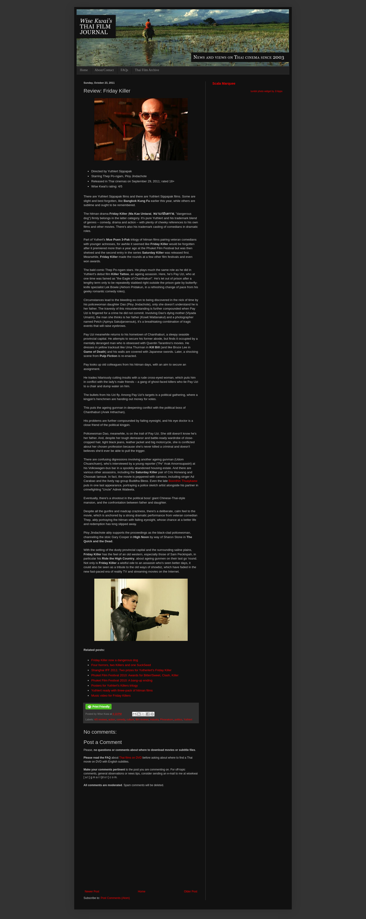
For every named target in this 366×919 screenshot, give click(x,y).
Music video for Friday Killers (111, 695)
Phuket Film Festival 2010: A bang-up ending (121, 680)
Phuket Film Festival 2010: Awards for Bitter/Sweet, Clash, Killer (135, 675)
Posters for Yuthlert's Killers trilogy (114, 685)
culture (130, 719)
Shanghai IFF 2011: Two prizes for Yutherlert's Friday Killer (131, 670)
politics (178, 719)
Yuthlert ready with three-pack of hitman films (122, 690)
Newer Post (92, 891)
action (111, 719)
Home (84, 70)
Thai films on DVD (130, 757)
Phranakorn (166, 719)
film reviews (142, 719)
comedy (120, 719)
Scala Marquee (223, 83)
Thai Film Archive (147, 70)
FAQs (124, 70)
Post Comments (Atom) (115, 898)
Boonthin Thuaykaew (183, 481)
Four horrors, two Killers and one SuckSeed (121, 665)
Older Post (190, 891)
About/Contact (104, 70)
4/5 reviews (100, 719)
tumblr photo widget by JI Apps (266, 91)
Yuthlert (188, 719)
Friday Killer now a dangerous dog (114, 660)
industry (154, 719)
